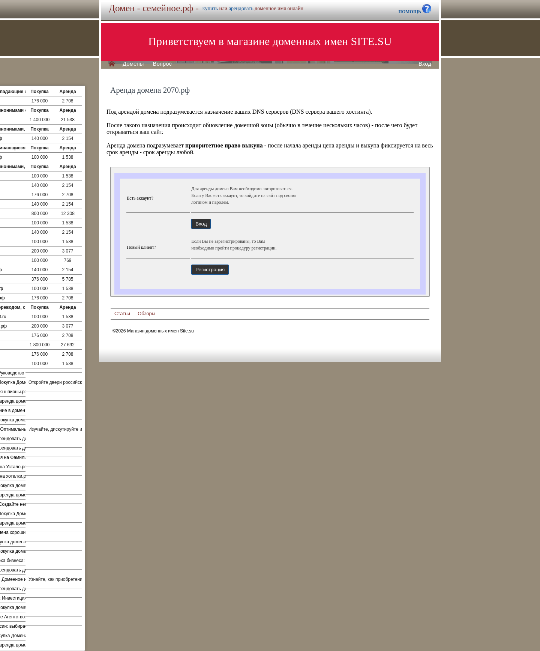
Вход (424, 64)
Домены (133, 64)
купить (210, 8)
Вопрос (162, 64)
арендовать (241, 8)
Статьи (122, 313)
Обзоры (146, 313)
